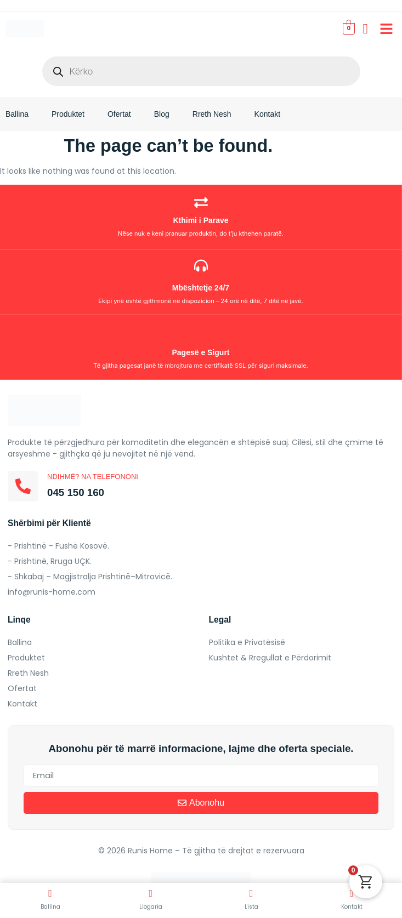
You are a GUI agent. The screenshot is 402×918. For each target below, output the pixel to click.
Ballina (17, 114)
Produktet (68, 114)
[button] (386, 28)
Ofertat (119, 114)
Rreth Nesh (211, 114)
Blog (161, 114)
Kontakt (267, 114)
